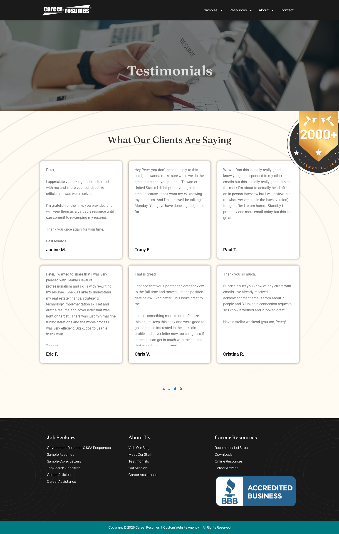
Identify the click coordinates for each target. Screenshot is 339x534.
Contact (287, 10)
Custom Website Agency (181, 527)
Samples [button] (213, 10)
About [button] (266, 10)
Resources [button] (241, 10)
